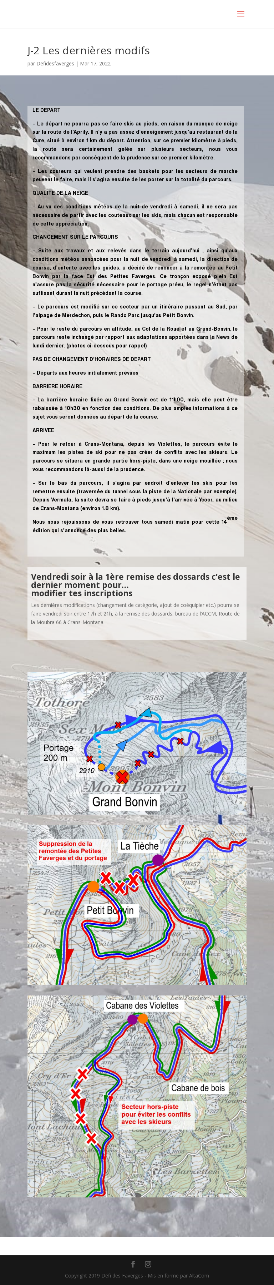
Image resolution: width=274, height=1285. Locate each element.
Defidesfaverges (55, 63)
